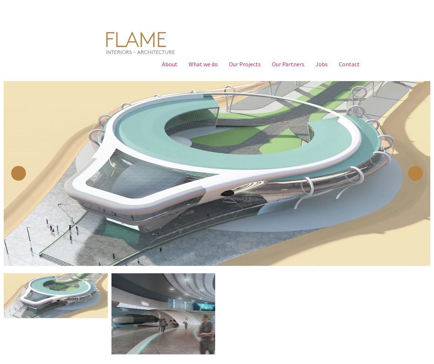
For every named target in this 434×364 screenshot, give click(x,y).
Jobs (322, 64)
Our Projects (245, 64)
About (169, 64)
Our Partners (288, 64)
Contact (349, 64)
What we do (203, 64)
